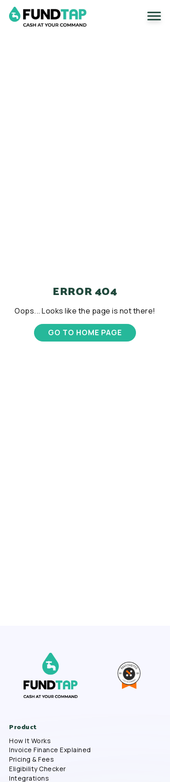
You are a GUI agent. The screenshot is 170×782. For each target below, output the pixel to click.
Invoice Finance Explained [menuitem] (50, 750)
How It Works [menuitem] (30, 741)
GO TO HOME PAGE (84, 332)
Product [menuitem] (23, 727)
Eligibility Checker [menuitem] (37, 769)
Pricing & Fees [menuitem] (31, 759)
